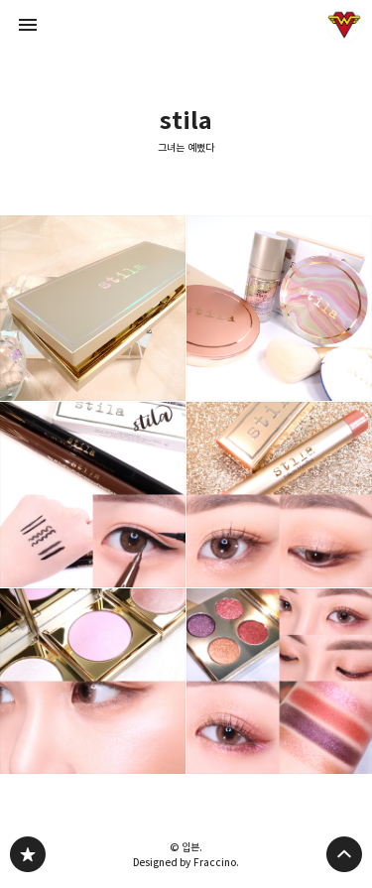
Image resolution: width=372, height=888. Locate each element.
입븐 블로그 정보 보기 (344, 25)
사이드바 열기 (28, 25)
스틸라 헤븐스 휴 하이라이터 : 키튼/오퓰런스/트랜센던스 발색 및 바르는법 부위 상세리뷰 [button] (93, 681)
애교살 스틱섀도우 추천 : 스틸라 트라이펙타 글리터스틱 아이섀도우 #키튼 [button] (279, 494)
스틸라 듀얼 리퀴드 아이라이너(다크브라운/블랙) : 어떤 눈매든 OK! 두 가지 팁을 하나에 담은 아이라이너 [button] (93, 494)
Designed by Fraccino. (186, 862)
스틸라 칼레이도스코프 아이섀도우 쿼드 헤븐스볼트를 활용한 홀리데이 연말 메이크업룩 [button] (279, 681)
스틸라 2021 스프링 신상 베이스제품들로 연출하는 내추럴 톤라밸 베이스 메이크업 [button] (279, 308)
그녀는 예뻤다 (186, 148)
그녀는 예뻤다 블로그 (28, 854)
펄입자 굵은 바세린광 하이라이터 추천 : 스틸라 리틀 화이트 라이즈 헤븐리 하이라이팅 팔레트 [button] (93, 308)
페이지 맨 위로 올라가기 (344, 854)
